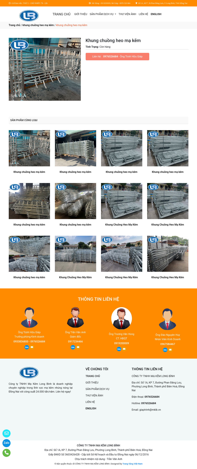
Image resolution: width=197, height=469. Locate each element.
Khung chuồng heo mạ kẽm (29, 171)
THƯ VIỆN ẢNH (127, 14)
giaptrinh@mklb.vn (150, 409)
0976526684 (110, 56)
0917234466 (75, 341)
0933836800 (20, 341)
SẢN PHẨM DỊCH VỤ (102, 14)
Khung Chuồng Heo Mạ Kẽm (121, 224)
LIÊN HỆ (143, 14)
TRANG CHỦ (61, 14)
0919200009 (121, 343)
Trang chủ (14, 25)
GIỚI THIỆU (80, 14)
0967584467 (167, 344)
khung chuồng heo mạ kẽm (38, 25)
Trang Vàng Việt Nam (132, 464)
